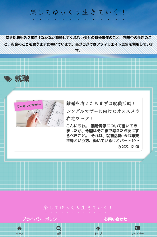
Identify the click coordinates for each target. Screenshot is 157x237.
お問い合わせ (115, 219)
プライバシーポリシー (41, 219)
